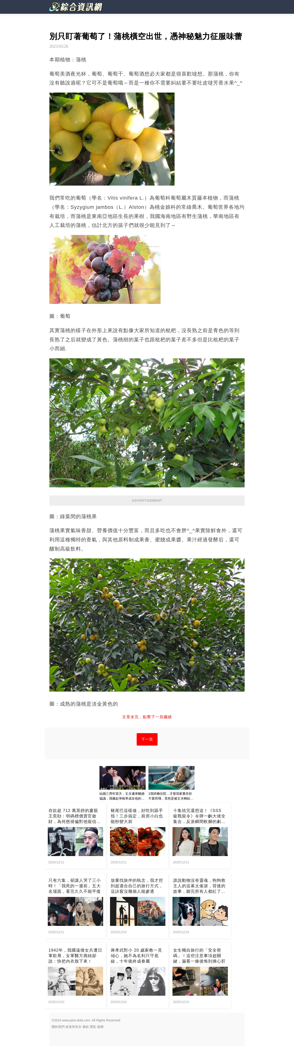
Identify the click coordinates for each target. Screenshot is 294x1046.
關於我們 (58, 1027)
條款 (85, 1027)
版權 (100, 1027)
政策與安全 (73, 1027)
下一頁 (147, 739)
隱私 (93, 1027)
